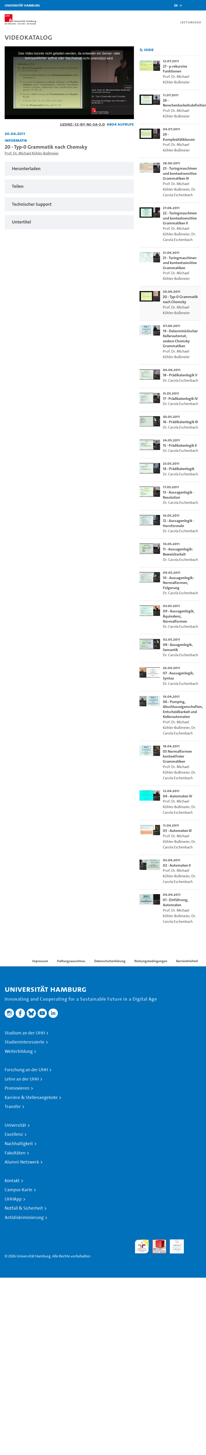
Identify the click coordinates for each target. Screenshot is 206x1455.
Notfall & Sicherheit (24, 1208)
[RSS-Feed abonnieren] (141, 50)
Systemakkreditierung (194, 1242)
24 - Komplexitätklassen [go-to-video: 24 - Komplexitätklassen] (179, 137)
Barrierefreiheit (187, 961)
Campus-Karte (18, 1190)
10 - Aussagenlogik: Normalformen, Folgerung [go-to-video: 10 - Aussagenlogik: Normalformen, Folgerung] (178, 582)
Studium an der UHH (25, 1033)
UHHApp (13, 1199)
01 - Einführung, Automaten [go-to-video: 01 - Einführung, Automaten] (175, 902)
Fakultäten (15, 1153)
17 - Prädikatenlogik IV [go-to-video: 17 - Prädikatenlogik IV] (180, 398)
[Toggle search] (188, 5)
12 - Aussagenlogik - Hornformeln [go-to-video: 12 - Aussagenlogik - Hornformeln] (178, 523)
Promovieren (17, 1088)
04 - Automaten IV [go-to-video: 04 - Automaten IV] (177, 796)
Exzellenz (14, 1134)
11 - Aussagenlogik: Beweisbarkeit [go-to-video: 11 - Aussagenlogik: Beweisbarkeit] (178, 552)
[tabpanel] (69, 169)
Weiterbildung (19, 1051)
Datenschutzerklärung (110, 961)
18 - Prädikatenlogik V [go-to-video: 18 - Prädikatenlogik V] (180, 375)
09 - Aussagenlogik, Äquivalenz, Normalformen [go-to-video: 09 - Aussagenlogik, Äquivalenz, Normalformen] (178, 616)
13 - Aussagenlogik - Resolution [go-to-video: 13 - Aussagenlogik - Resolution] (178, 495)
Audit (156, 1242)
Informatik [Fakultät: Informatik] (16, 140)
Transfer (13, 1107)
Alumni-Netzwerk (22, 1162)
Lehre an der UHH (22, 1079)
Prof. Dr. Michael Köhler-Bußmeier (32, 153)
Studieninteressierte (24, 1042)
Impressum (40, 961)
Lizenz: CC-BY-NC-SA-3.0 (82, 124)
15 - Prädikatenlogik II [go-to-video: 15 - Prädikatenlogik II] (180, 445)
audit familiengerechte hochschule (142, 1246)
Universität (15, 1125)
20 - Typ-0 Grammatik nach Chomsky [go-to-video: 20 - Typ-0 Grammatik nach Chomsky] (180, 299)
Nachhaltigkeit (19, 1144)
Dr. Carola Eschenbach (180, 380)
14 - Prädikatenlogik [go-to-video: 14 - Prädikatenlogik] (178, 468)
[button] (176, 5)
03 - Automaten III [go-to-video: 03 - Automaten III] (177, 830)
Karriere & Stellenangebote (31, 1098)
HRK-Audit (174, 1245)
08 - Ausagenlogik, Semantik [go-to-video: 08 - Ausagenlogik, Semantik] (178, 647)
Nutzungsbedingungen (150, 961)
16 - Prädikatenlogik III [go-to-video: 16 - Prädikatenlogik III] (180, 421)
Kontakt (12, 1181)
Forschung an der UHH (26, 1070)
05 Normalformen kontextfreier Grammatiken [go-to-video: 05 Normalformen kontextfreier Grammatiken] (177, 756)
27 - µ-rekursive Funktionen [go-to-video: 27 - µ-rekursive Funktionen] (175, 69)
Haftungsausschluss (71, 961)
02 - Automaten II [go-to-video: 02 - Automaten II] (177, 865)
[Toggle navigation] (200, 5)
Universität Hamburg (22, 5)
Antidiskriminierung (24, 1218)
